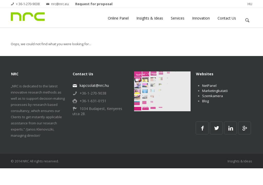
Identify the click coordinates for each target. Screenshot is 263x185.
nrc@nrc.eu (57, 4)
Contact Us (227, 18)
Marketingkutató (215, 91)
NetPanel (209, 86)
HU (250, 4)
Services (177, 18)
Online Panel (118, 18)
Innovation (201, 18)
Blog (205, 101)
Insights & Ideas (149, 18)
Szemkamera (212, 96)
